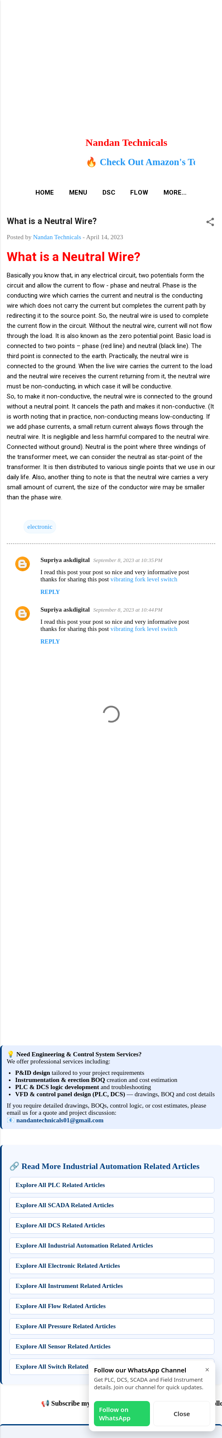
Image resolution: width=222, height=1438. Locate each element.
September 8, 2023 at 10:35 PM (127, 560)
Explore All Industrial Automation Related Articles (84, 1245)
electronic (39, 526)
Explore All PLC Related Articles (60, 1185)
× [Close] (207, 1369)
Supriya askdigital (65, 560)
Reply (50, 592)
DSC (108, 192)
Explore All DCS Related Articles (60, 1225)
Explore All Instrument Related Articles (69, 1285)
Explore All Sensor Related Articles (63, 1346)
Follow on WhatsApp (115, 1413)
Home (44, 192)
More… (175, 192)
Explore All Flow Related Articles (61, 1306)
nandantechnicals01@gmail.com (60, 1120)
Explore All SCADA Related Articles (65, 1205)
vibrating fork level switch (143, 579)
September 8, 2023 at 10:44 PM (127, 610)
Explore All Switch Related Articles (63, 1366)
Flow (139, 192)
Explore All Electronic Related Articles (68, 1265)
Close (182, 1413)
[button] (210, 223)
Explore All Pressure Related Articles (65, 1326)
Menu (78, 192)
